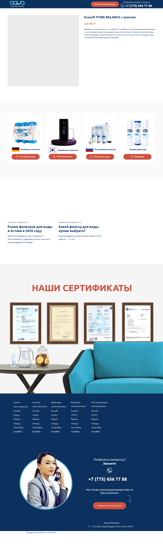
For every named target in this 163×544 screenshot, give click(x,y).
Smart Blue (18, 427)
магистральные (21, 406)
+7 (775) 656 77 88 (138, 5)
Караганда (56, 402)
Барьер (16, 419)
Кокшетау (75, 402)
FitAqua (17, 423)
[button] (105, 4)
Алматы (36, 402)
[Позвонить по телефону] (123, 6)
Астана (17, 402)
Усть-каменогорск (99, 402)
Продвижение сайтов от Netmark (41, 533)
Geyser (16, 415)
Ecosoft (17, 411)
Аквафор (17, 431)
